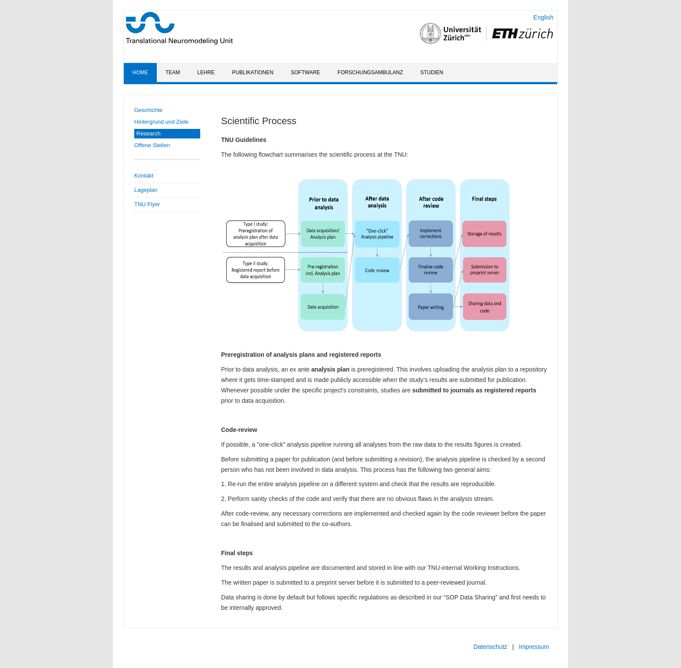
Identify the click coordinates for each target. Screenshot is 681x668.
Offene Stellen (152, 145)
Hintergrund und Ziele (161, 121)
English (543, 17)
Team (172, 72)
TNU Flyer (147, 204)
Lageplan (146, 190)
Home (140, 72)
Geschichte (148, 110)
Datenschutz (490, 646)
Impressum (534, 646)
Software (306, 72)
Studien (431, 72)
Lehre (206, 72)
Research (148, 133)
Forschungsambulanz (370, 72)
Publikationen (252, 72)
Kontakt (143, 175)
